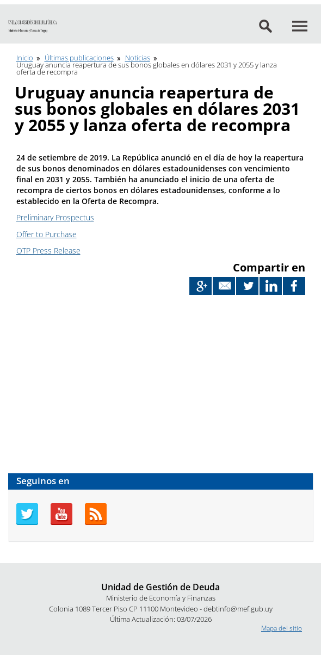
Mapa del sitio (281, 628)
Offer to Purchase (46, 234)
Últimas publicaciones (79, 58)
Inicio (24, 58)
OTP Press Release (48, 250)
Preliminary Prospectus (55, 217)
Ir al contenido (21, 4)
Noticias (137, 58)
